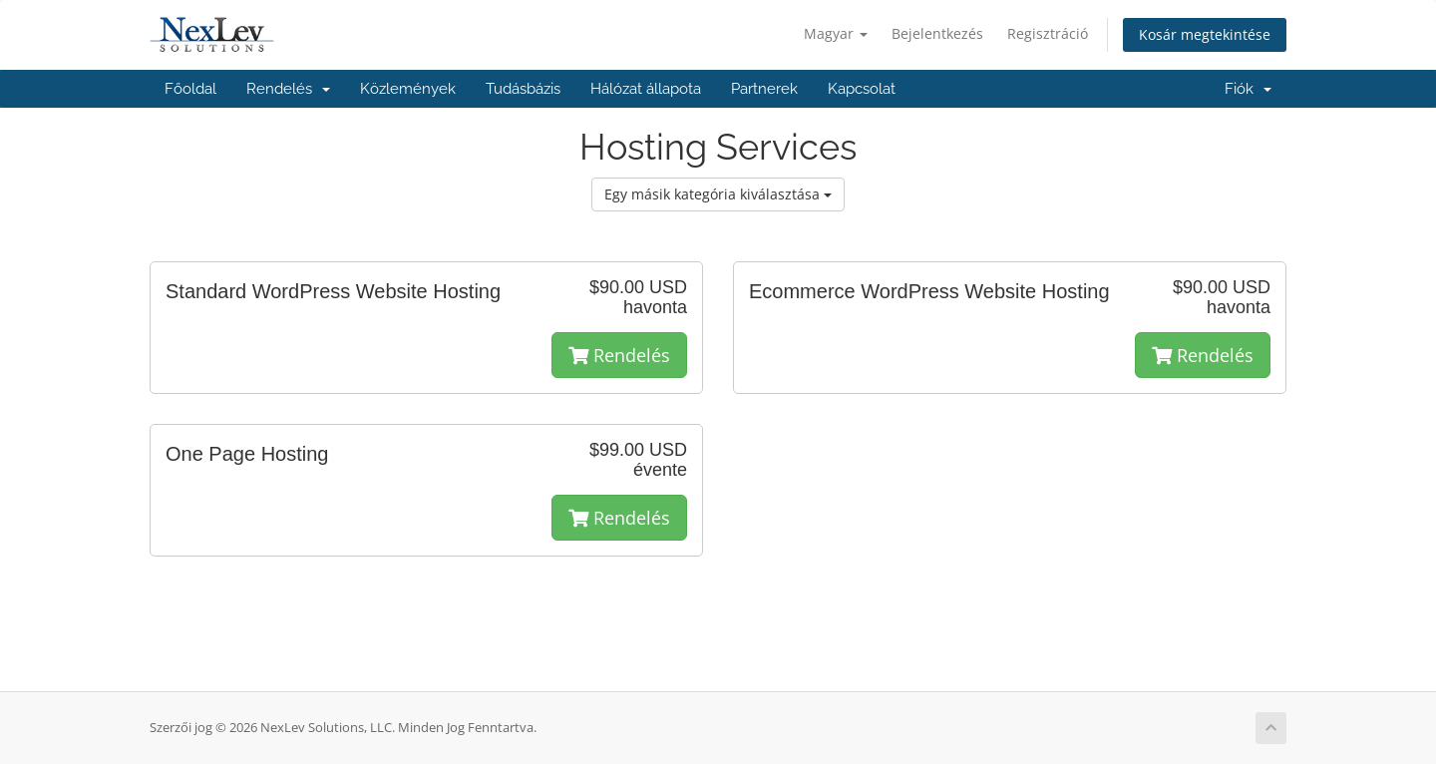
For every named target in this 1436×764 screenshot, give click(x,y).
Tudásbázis (523, 89)
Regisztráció (1047, 33)
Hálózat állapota (645, 89)
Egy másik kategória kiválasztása (718, 194)
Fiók (1248, 89)
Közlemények (408, 89)
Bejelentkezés (937, 33)
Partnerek (764, 89)
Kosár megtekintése (1204, 34)
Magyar (836, 33)
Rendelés (288, 89)
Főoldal (190, 89)
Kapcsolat (862, 89)
